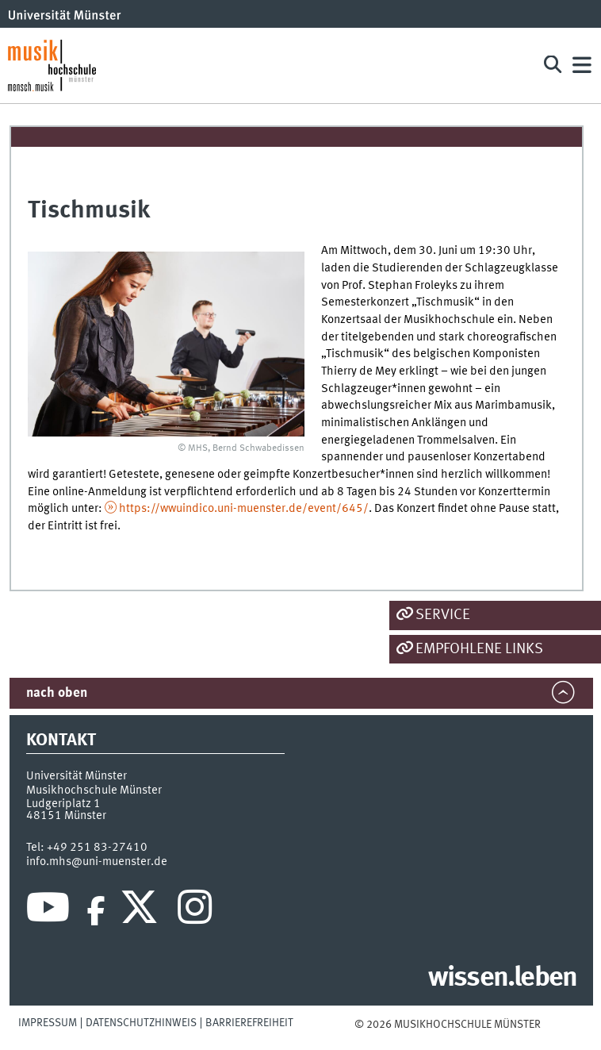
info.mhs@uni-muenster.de (96, 862)
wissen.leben (502, 978)
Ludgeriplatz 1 (63, 804)
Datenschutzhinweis (141, 1023)
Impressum (47, 1023)
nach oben (56, 693)
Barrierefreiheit (249, 1023)
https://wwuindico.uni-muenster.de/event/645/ (244, 508)
